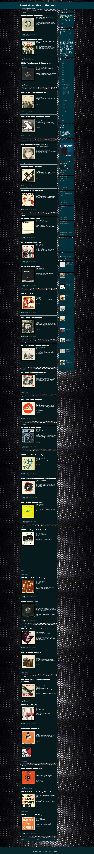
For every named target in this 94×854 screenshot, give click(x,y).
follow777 (50, 851)
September (65, 100)
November (65, 97)
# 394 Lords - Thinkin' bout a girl (69, 307)
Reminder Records (64, 219)
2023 (63, 61)
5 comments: (33, 34)
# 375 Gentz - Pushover (29, 294)
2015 (63, 76)
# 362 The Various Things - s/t (31, 652)
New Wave (26, 211)
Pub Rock (26, 392)
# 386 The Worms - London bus (31, 15)
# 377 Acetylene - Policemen (31, 242)
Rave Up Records (63, 217)
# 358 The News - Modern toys (31, 768)
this (36, 250)
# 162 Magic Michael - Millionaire (68, 350)
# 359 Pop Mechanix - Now (30, 728)
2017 (63, 72)
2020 (63, 67)
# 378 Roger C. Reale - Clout (30, 218)
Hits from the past (63, 187)
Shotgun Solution (63, 221)
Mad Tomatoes (69, 256)
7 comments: (33, 58)
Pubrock (25, 35)
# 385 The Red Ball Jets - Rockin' (32, 39)
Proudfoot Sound (63, 206)
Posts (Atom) (41, 843)
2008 (63, 120)
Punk (29, 35)
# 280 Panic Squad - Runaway (69, 285)
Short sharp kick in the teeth (38, 5)
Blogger (59, 851)
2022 (63, 63)
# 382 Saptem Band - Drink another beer (35, 117)
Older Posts (53, 839)
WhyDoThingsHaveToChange (66, 232)
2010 (63, 117)
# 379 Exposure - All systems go (32, 190)
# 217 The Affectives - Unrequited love (69, 361)
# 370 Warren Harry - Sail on (31, 427)
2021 (63, 65)
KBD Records (63, 191)
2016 (63, 74)
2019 (63, 68)
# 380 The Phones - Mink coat (31, 167)
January (64, 113)
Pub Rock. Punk (31, 59)
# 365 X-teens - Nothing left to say (33, 578)
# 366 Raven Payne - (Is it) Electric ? (33, 530)
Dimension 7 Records (64, 182)
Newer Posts (24, 839)
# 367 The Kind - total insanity (31, 502)
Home (38, 839)
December (65, 83)
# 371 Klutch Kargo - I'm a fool (31, 399)
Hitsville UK (62, 189)
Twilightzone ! (63, 228)
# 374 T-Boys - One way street (31, 317)
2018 (63, 70)
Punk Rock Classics (64, 210)
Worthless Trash (63, 234)
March (64, 109)
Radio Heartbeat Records (65, 215)
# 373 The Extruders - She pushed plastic (35, 345)
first (51, 776)
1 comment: (33, 84)
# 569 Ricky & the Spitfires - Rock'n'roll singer (69, 263)
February (65, 111)
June (64, 104)
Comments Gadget (63, 256)
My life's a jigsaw (63, 200)
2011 (63, 115)
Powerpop (26, 59)
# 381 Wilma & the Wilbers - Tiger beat (34, 144)
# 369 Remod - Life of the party (32, 455)
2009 (63, 118)
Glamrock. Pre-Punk (28, 137)
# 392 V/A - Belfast (68, 296)
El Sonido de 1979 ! (64, 185)
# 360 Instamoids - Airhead (30, 705)
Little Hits (62, 195)
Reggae (27, 262)
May (64, 105)
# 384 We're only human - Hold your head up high (65, 93)
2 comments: (33, 312)
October (64, 98)
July (64, 102)
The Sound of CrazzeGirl (65, 223)
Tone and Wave (63, 225)
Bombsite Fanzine (63, 174)
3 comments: (33, 261)
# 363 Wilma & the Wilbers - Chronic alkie (35, 629)
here (51, 74)
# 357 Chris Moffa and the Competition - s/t (36, 792)
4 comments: (33, 135)
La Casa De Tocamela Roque (66, 193)
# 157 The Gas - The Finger (69, 329)
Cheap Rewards (63, 178)
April (64, 107)
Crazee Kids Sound (64, 180)
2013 (63, 79)
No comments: (34, 473)
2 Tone (25, 337)
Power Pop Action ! (64, 202)
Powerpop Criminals (64, 204)
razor (62, 127)
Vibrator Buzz (63, 230)
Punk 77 (62, 208)
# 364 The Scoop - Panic (29, 601)
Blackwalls (62, 172)
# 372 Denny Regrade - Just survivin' (33, 372)
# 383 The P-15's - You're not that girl (33, 93)
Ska (29, 419)
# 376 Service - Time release (30, 266)
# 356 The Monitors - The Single (32, 815)
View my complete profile (65, 136)
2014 (63, 77)
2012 (63, 81)
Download (38, 27)
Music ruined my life (64, 197)
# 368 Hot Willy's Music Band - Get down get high (38, 478)
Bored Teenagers (63, 176)
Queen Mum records (64, 212)
